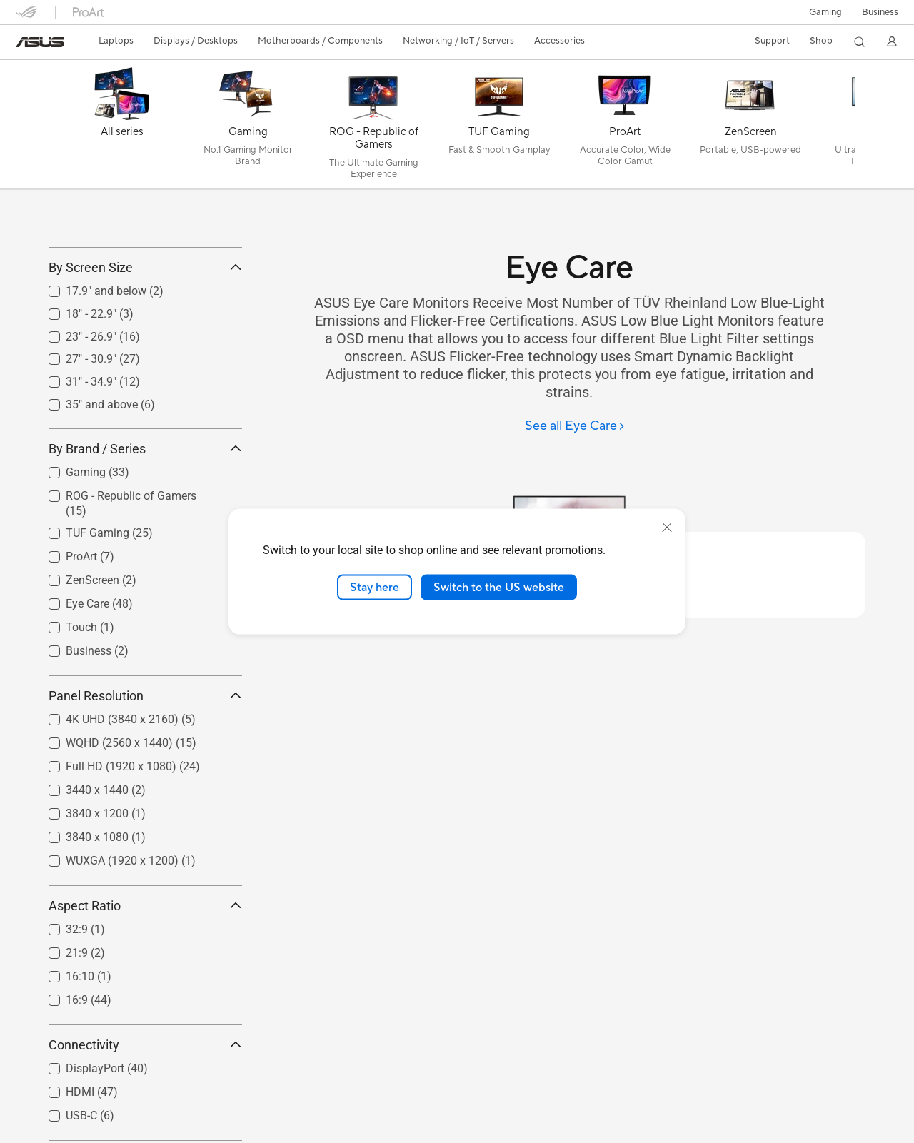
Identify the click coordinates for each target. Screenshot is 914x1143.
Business (880, 12)
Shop (821, 40)
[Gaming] (248, 128)
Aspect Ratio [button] (145, 969)
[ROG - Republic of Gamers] (373, 128)
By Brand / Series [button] (145, 512)
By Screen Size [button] (145, 331)
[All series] (122, 128)
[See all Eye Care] (575, 426)
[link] (40, 42)
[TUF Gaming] (499, 128)
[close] (667, 527)
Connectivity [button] (145, 1109)
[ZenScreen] (750, 128)
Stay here (374, 587)
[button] (825, 12)
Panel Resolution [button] (145, 759)
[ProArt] (625, 128)
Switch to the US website (498, 587)
